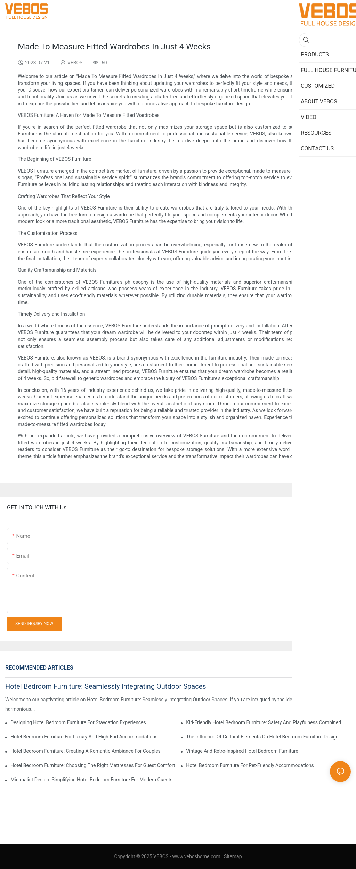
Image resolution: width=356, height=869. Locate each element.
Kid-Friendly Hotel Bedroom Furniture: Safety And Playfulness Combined (263, 722)
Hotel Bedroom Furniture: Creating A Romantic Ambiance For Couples (85, 751)
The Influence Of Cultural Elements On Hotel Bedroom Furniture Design (262, 737)
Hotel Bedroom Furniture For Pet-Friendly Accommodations (250, 765)
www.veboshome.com (195, 856)
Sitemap (233, 856)
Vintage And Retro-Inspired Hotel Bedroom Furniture (242, 751)
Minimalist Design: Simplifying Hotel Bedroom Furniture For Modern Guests (91, 779)
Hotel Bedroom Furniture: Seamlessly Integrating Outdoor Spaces (105, 686)
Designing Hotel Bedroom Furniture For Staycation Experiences (78, 722)
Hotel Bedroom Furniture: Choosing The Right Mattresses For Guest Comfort (92, 765)
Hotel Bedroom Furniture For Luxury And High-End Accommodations (83, 737)
